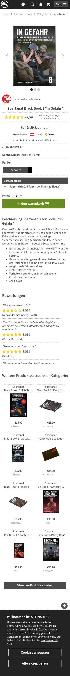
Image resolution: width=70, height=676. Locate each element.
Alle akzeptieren (35, 663)
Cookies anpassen (35, 652)
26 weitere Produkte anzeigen (35, 585)
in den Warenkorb (33, 203)
